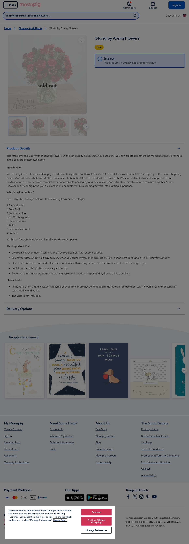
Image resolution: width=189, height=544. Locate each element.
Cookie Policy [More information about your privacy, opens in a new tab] (60, 520)
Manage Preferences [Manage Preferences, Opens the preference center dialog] (96, 530)
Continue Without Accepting (96, 521)
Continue (96, 512)
